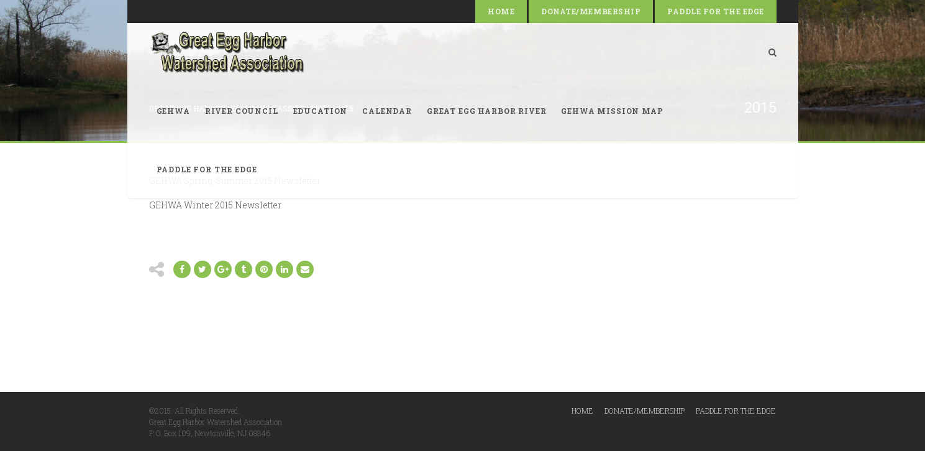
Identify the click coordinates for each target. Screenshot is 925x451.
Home (501, 11)
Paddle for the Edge (715, 11)
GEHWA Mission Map (612, 111)
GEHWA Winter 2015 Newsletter (215, 205)
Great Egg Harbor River (486, 111)
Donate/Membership (590, 11)
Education (320, 111)
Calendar (387, 111)
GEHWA (173, 111)
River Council (241, 111)
